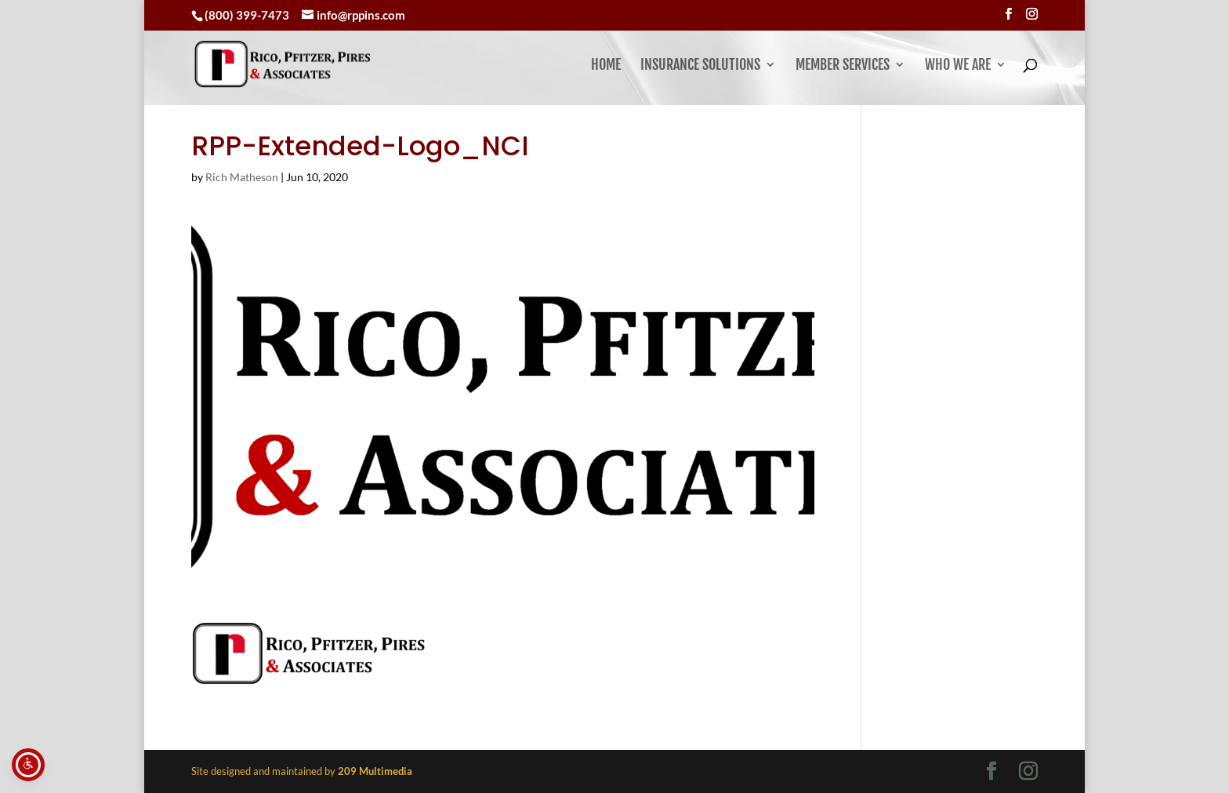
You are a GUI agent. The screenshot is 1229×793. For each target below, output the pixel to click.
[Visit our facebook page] (1008, 14)
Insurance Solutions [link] (700, 66)
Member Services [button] (843, 66)
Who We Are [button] (958, 66)
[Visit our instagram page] (1032, 14)
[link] (321, 63)
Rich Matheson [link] (241, 177)
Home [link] (606, 66)
